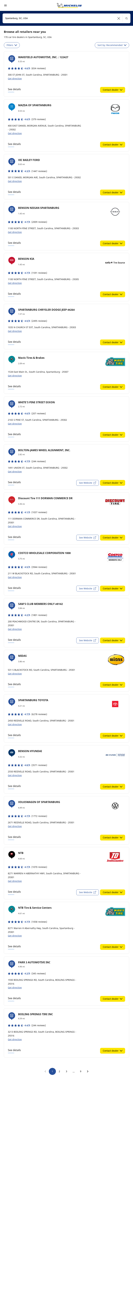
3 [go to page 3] (66, 1071)
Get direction (15, 78)
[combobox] (66, 18)
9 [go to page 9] (80, 1071)
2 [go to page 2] (59, 1071)
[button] (119, 18)
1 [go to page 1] (52, 1071)
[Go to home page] (69, 5)
